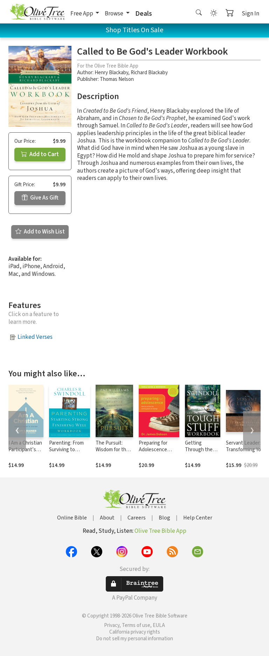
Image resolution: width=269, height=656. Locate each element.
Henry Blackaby (111, 72)
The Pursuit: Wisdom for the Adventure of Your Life (112, 453)
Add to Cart (40, 154)
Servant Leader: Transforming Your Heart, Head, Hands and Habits (245, 453)
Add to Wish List (40, 232)
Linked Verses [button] (35, 337)
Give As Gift (40, 198)
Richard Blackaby (149, 72)
